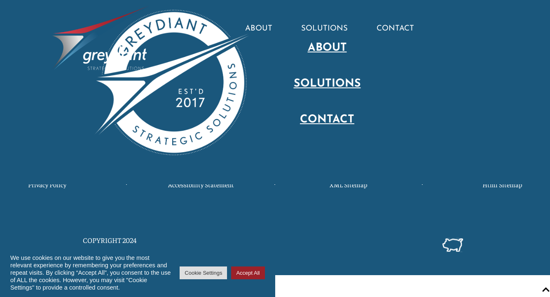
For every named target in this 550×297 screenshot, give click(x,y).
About (258, 29)
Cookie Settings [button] (203, 273)
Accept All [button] (248, 273)
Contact (395, 29)
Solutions (324, 29)
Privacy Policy (47, 184)
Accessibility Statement (200, 184)
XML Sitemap (348, 184)
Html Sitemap (502, 184)
